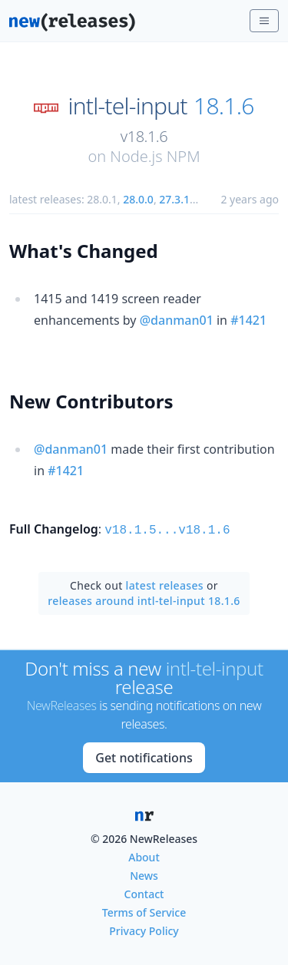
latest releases (165, 584)
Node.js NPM (155, 156)
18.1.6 (224, 106)
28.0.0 (138, 199)
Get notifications (143, 756)
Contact (144, 892)
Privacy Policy (143, 929)
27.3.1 (174, 199)
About (144, 855)
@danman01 (177, 320)
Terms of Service (144, 911)
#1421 (248, 320)
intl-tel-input (127, 106)
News (144, 874)
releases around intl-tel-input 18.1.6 (144, 599)
